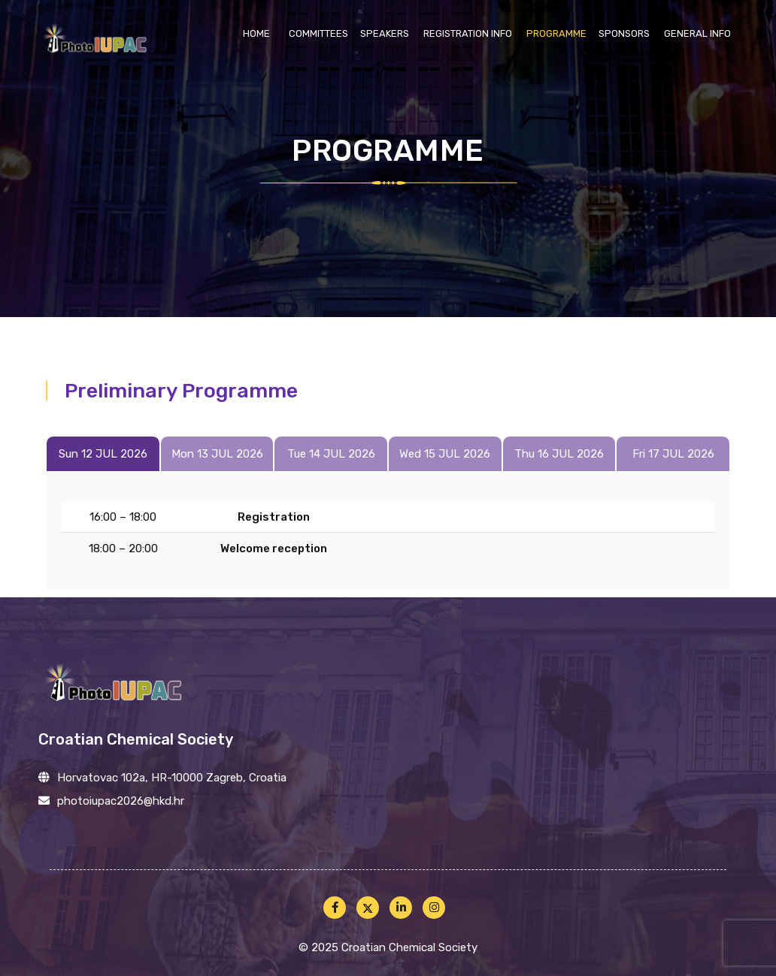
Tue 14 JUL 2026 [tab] (331, 454)
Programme (556, 33)
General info (697, 33)
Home (256, 33)
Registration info (467, 33)
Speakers (384, 33)
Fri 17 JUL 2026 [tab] (673, 454)
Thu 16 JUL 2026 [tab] (559, 454)
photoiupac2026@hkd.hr (120, 801)
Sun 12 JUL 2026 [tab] (103, 454)
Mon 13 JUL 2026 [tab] (217, 454)
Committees (318, 33)
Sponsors (624, 33)
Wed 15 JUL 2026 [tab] (444, 454)
